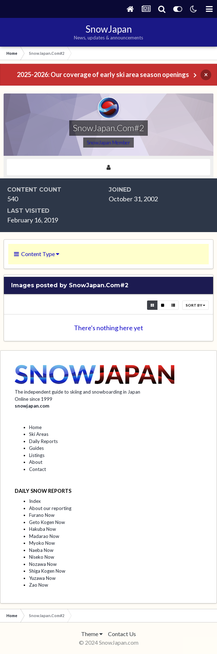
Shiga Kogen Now (47, 571)
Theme (92, 633)
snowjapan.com (32, 406)
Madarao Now (44, 536)
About (35, 462)
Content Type (36, 253)
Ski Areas (38, 434)
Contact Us (122, 633)
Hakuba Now (42, 529)
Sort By (195, 305)
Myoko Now (42, 543)
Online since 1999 (33, 399)
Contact (37, 469)
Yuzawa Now (42, 578)
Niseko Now (41, 557)
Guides (36, 448)
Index (35, 501)
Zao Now (38, 585)
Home (35, 427)
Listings (36, 455)
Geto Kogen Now (47, 522)
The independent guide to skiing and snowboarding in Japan (77, 392)
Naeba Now (41, 550)
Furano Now (42, 515)
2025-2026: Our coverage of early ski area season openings (103, 74)
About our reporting (50, 508)
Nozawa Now (43, 564)
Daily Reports (43, 441)
